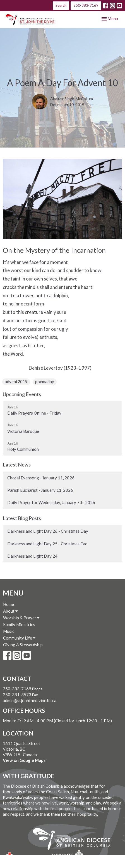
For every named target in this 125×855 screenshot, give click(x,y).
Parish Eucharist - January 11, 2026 (40, 490)
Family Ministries (19, 624)
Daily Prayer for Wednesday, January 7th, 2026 (51, 502)
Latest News (17, 464)
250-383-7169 (85, 5)
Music (8, 631)
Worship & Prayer (21, 617)
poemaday (44, 381)
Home (8, 604)
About (10, 610)
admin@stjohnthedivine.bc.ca (29, 700)
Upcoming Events (22, 394)
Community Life (19, 637)
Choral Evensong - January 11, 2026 (40, 477)
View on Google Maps (24, 760)
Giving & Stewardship (23, 644)
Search (61, 5)
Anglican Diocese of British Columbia (74, 839)
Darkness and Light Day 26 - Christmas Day (47, 531)
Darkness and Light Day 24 (32, 555)
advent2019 (16, 381)
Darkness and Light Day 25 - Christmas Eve (47, 543)
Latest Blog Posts (22, 518)
